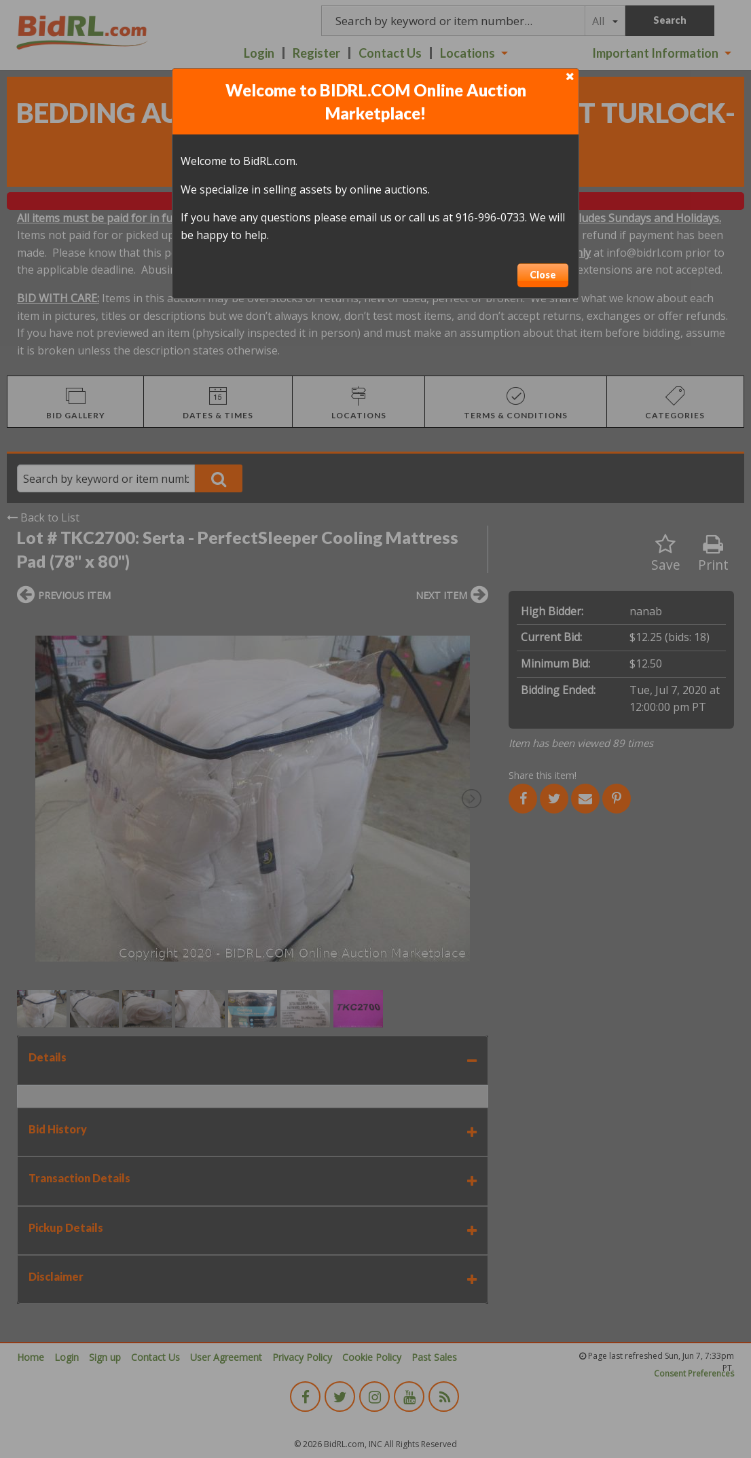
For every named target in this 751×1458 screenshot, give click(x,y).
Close (543, 274)
